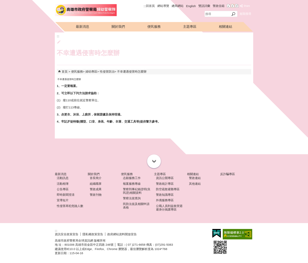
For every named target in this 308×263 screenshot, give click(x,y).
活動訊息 (63, 178)
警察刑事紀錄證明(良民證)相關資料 (136, 190)
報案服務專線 (132, 183)
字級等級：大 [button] (236, 5)
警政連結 (195, 178)
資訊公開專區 (165, 178)
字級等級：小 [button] (228, 5)
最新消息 (82, 27)
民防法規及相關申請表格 (136, 205)
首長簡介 (96, 178)
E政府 (216, 233)
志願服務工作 (132, 178)
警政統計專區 (165, 183)
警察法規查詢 (132, 198)
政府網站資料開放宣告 (122, 234)
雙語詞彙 (204, 5)
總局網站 (177, 5)
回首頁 (150, 5)
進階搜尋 (245, 13)
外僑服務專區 (165, 200)
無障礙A (237, 234)
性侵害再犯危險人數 (70, 206)
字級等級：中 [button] (233, 6)
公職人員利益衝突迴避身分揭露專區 (169, 207)
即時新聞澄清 (65, 194)
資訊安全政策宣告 (66, 234)
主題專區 (189, 27)
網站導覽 (163, 5)
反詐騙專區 (227, 174)
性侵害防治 (107, 71)
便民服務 (154, 27)
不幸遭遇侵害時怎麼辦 (132, 71)
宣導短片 (63, 200)
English (191, 6)
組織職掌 (96, 183)
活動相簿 (63, 183)
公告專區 (63, 189)
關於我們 (118, 27)
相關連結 (225, 27)
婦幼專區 (91, 71)
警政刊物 (96, 194)
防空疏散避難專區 (168, 189)
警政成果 (96, 189)
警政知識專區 (165, 194)
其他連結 (195, 183)
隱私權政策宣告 (92, 234)
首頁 (65, 71)
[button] (233, 14)
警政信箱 (219, 5)
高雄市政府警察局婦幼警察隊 (86, 10)
